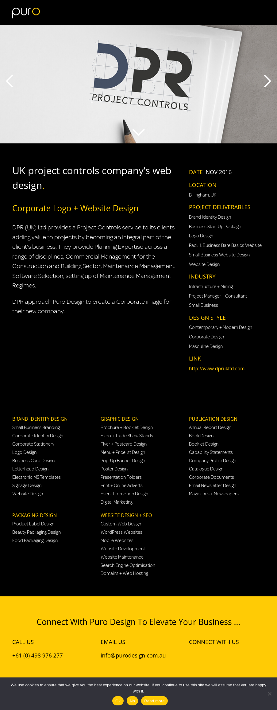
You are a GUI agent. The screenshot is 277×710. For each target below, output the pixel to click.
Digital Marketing (117, 502)
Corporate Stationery (33, 444)
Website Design (204, 264)
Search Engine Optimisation (128, 565)
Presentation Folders (121, 477)
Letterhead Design (30, 469)
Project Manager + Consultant (218, 296)
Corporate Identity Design (37, 436)
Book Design (201, 436)
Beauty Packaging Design (36, 532)
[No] (269, 694)
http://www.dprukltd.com (216, 368)
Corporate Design (206, 337)
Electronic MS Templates (36, 477)
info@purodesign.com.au (133, 655)
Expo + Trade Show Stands (127, 436)
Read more (154, 701)
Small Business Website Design (219, 255)
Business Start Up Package (215, 227)
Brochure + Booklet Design (127, 427)
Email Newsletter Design (212, 485)
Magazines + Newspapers (214, 494)
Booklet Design (203, 444)
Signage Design (26, 485)
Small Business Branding (36, 427)
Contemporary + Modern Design (220, 327)
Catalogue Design (206, 469)
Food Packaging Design (35, 540)
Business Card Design (33, 461)
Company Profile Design (212, 461)
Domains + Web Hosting (124, 573)
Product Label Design (33, 524)
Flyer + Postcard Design (124, 444)
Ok (118, 701)
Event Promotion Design (124, 494)
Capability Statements (211, 452)
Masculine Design (206, 346)
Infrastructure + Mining (211, 286)
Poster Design (114, 469)
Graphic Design (120, 419)
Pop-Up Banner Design (123, 461)
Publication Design (213, 419)
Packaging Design (34, 515)
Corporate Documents (211, 477)
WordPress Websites (121, 532)
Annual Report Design (210, 427)
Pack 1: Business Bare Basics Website (225, 245)
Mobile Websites (117, 540)
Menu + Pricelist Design (123, 452)
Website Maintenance (122, 557)
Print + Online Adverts (122, 485)
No (132, 701)
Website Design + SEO (126, 515)
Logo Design (201, 236)
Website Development (123, 549)
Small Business (203, 305)
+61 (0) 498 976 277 (37, 655)
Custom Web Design (121, 524)
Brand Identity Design (210, 217)
